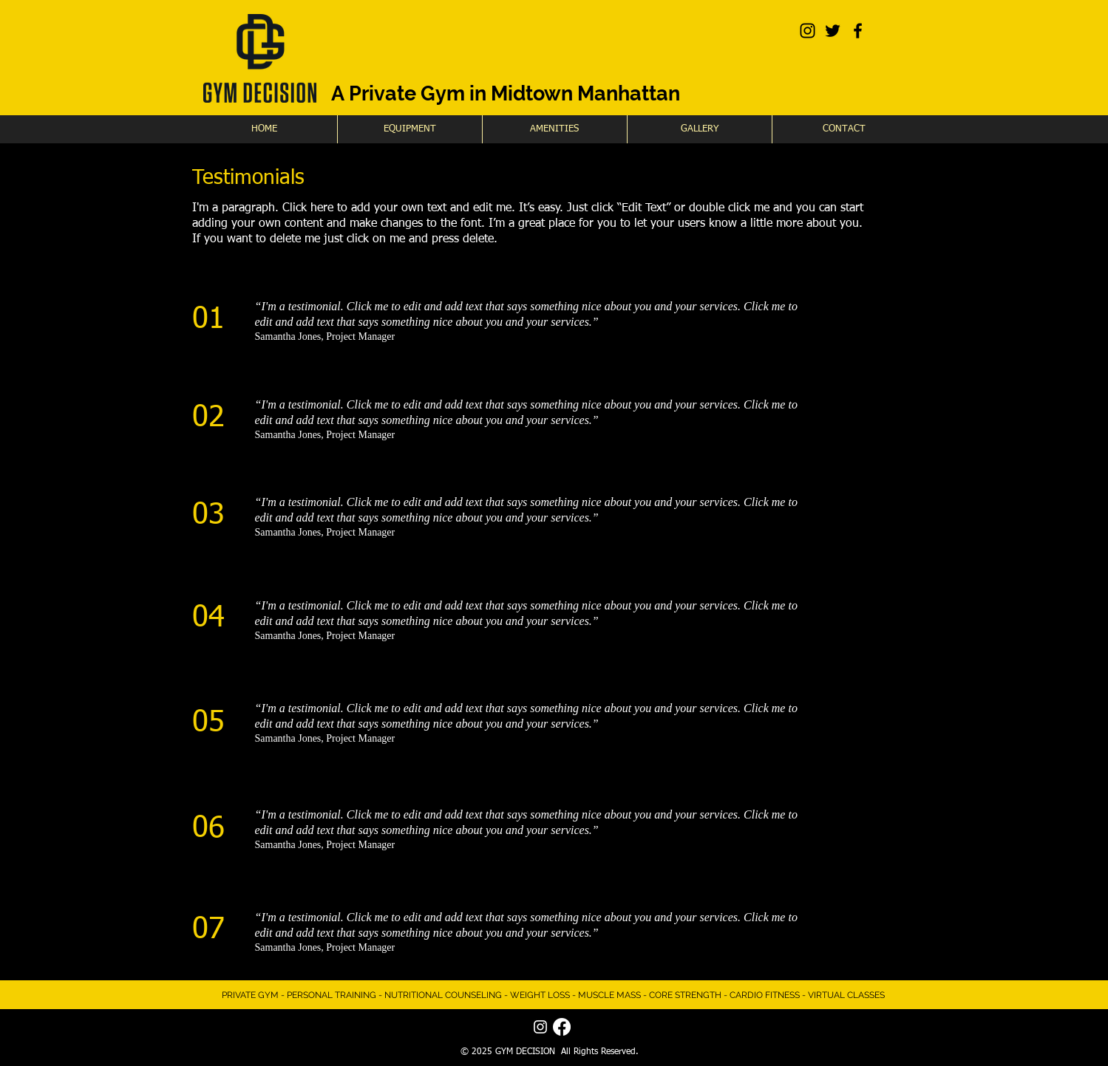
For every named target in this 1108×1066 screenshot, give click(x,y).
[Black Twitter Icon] (833, 31)
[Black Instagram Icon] (808, 31)
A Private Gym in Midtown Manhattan (505, 93)
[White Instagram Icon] (540, 1027)
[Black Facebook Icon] (858, 31)
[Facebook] (562, 1027)
